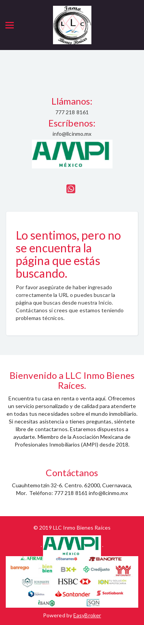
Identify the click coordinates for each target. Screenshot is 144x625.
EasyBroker (87, 615)
